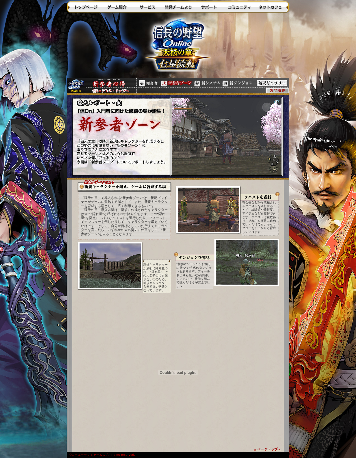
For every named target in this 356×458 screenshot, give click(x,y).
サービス (147, 7)
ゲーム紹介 (117, 7)
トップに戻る (178, 45)
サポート (208, 7)
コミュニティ (239, 7)
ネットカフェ (269, 7)
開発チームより (178, 7)
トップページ (86, 7)
